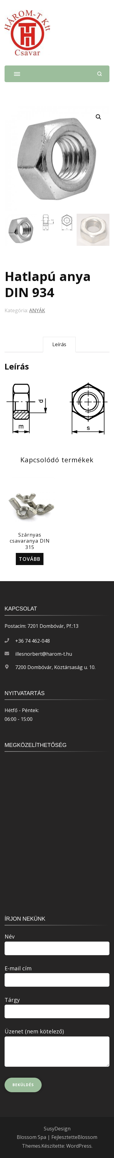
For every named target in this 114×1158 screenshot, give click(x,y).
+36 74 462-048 (32, 641)
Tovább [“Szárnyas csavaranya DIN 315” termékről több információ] (29, 559)
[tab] (59, 344)
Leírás (59, 344)
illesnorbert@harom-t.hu (43, 654)
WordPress (79, 1146)
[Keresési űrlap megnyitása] (99, 74)
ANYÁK (37, 310)
